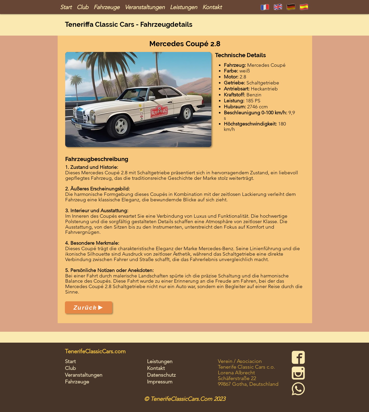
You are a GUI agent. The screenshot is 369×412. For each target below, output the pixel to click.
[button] (138, 99)
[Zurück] (88, 307)
